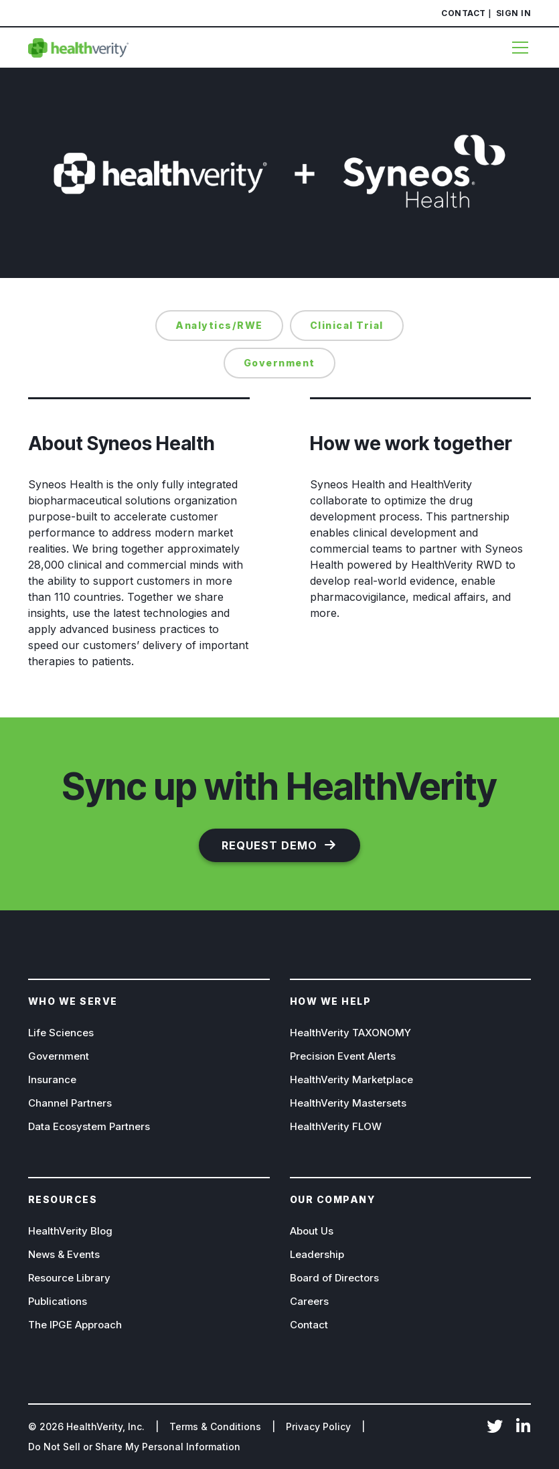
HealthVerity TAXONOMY (350, 1032)
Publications (57, 1301)
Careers (309, 1301)
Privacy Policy (318, 1426)
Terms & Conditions (215, 1426)
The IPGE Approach (75, 1324)
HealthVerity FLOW (336, 1126)
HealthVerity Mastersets (348, 1103)
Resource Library (69, 1277)
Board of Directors (334, 1277)
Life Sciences (61, 1032)
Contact (463, 13)
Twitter (495, 1427)
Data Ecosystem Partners (89, 1126)
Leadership (317, 1254)
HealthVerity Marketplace (351, 1079)
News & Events (64, 1254)
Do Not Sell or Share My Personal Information (134, 1446)
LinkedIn (523, 1427)
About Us (311, 1231)
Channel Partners (70, 1103)
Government (58, 1056)
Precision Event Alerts (343, 1056)
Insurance (52, 1079)
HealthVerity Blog (70, 1231)
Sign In (514, 13)
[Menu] (515, 47)
